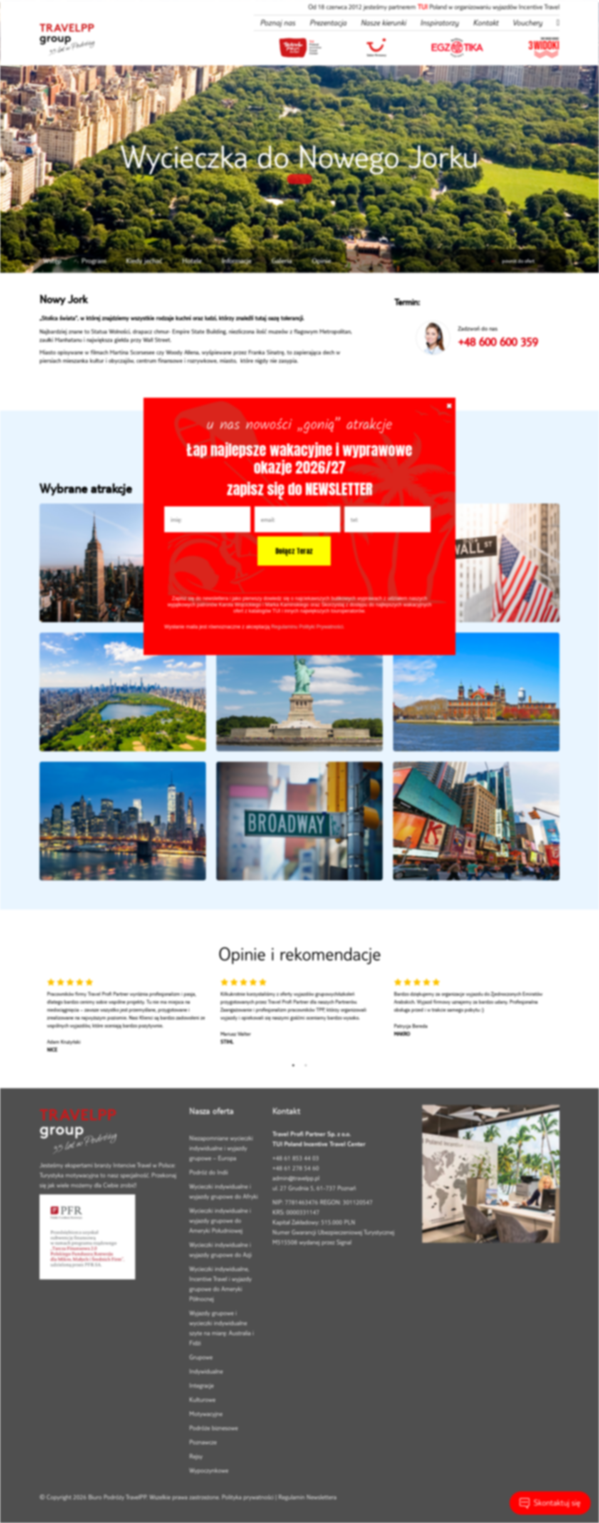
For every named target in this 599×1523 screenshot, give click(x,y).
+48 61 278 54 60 (295, 1168)
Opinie (321, 261)
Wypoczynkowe (208, 1470)
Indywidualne (206, 1371)
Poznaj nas (277, 22)
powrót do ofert (512, 261)
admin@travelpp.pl (295, 1178)
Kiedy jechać (144, 261)
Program (94, 261)
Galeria (282, 261)
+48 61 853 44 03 (295, 1158)
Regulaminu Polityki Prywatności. (308, 627)
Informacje (237, 261)
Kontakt (485, 22)
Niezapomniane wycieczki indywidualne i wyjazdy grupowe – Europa (221, 1148)
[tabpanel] (126, 1018)
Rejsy (196, 1456)
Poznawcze (203, 1442)
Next (566, 1018)
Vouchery (527, 22)
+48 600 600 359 (498, 342)
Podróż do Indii (208, 1172)
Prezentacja (328, 22)
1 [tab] (293, 1065)
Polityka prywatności (248, 1497)
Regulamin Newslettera (307, 1497)
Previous (33, 1018)
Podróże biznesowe (213, 1427)
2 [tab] (306, 1065)
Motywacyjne (206, 1413)
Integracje (201, 1385)
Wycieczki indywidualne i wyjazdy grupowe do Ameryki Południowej (220, 1220)
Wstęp (52, 261)
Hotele (192, 261)
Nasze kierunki (383, 22)
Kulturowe (202, 1399)
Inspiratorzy (439, 22)
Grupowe (201, 1357)
